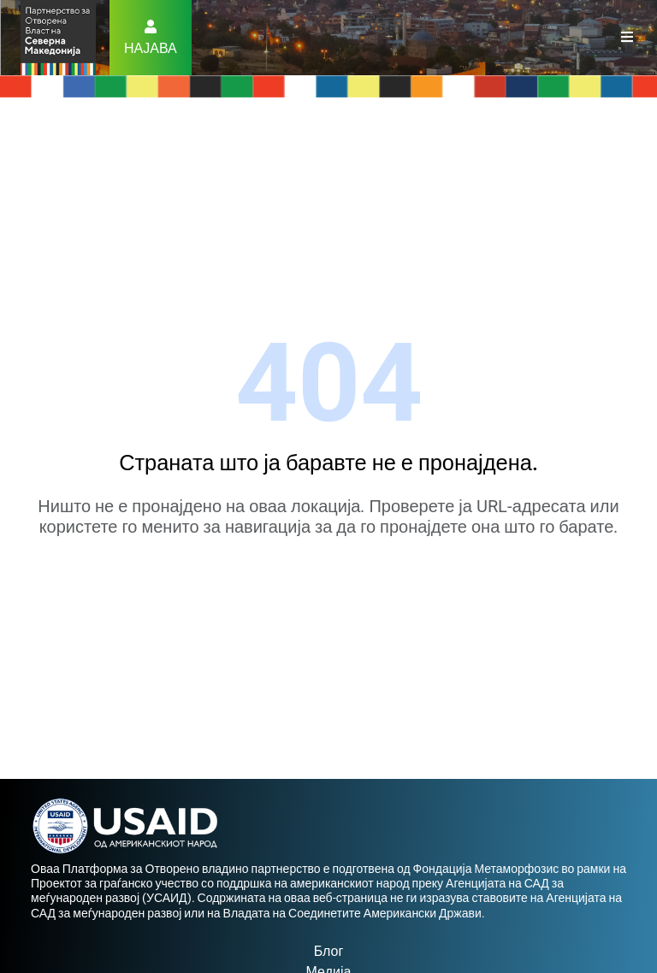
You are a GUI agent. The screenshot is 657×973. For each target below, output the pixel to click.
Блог (329, 951)
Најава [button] (150, 48)
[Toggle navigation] (627, 37)
